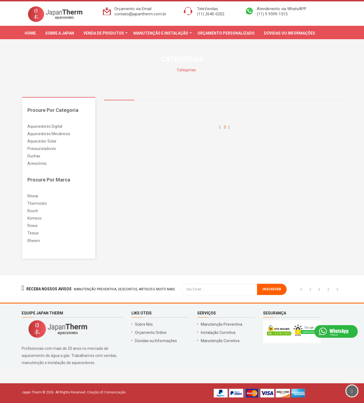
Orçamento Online (151, 332)
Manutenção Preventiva (221, 324)
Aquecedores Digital (44, 126)
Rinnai (32, 196)
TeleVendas (207, 8)
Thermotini (37, 203)
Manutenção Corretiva (220, 341)
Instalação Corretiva (218, 332)
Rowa (32, 225)
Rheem (33, 241)
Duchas (33, 156)
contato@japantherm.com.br (140, 14)
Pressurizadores (41, 148)
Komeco (34, 218)
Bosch (32, 211)
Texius (33, 233)
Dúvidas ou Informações (156, 341)
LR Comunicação (113, 392)
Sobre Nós (144, 324)
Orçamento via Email (132, 8)
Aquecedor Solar (42, 141)
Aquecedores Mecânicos (48, 134)
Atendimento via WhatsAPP (281, 8)
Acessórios (37, 163)
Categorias (186, 70)
